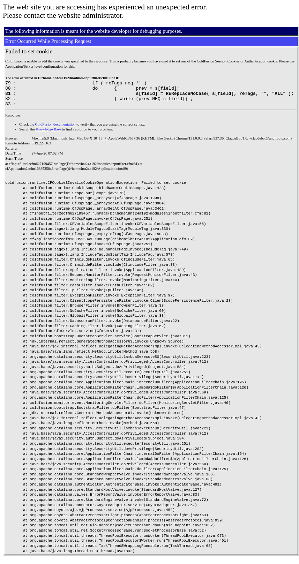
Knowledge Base (48, 134)
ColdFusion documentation (55, 129)
